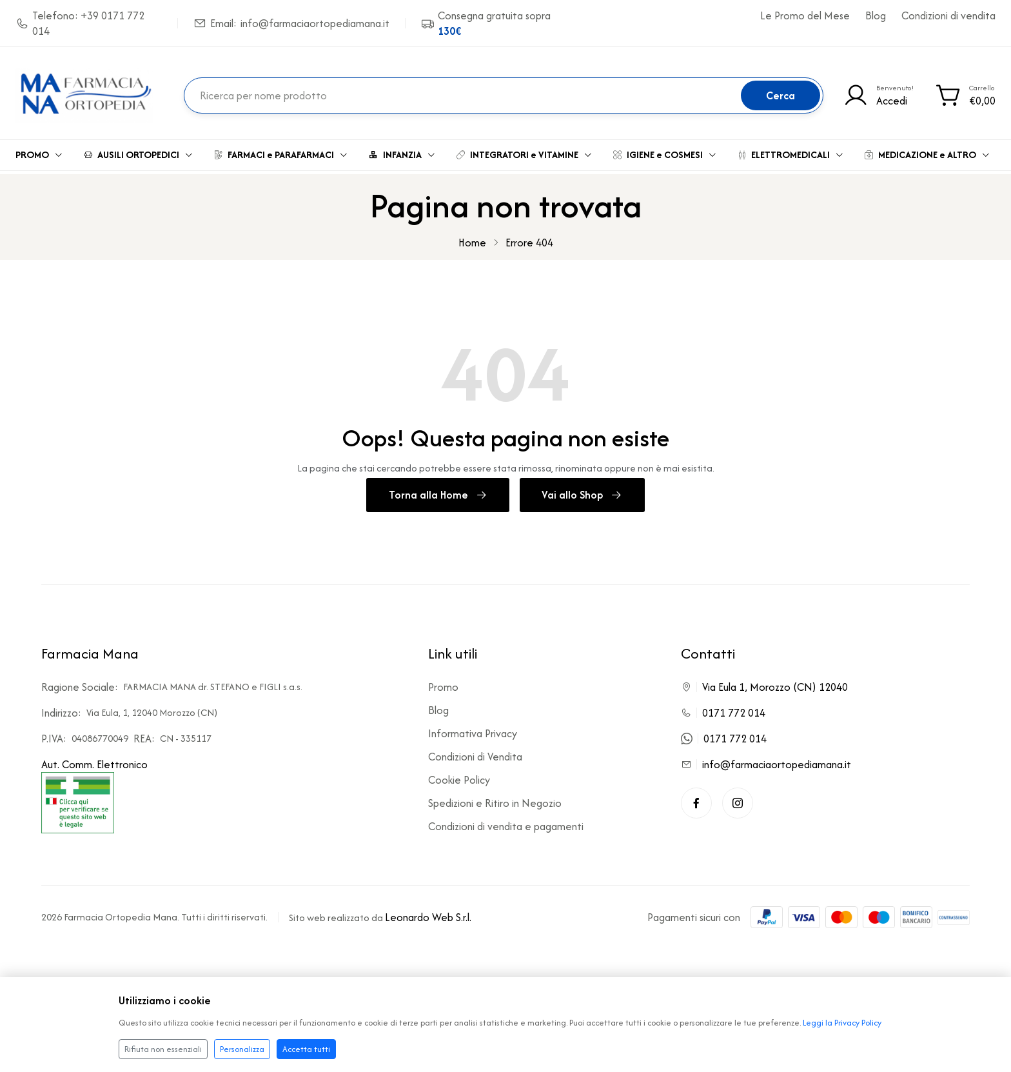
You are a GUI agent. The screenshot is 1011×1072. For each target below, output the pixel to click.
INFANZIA (402, 151)
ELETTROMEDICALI (791, 151)
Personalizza (242, 1049)
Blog (875, 15)
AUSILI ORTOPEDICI (138, 151)
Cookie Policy (459, 774)
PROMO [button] (39, 151)
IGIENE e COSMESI (665, 151)
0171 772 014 (733, 707)
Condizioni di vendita (948, 15)
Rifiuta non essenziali (163, 1049)
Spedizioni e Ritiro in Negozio (495, 798)
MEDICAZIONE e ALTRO (927, 151)
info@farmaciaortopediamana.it (776, 759)
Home (472, 235)
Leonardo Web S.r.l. (428, 911)
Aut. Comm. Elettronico (94, 789)
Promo (443, 682)
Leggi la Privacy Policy (842, 1023)
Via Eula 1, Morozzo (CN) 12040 (775, 682)
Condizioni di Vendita (475, 751)
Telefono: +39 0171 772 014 (79, 23)
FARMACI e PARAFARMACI (281, 151)
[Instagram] (737, 797)
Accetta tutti (306, 1049)
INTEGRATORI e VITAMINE (524, 151)
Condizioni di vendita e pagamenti (506, 821)
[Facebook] (696, 797)
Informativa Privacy (472, 728)
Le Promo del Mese (805, 15)
